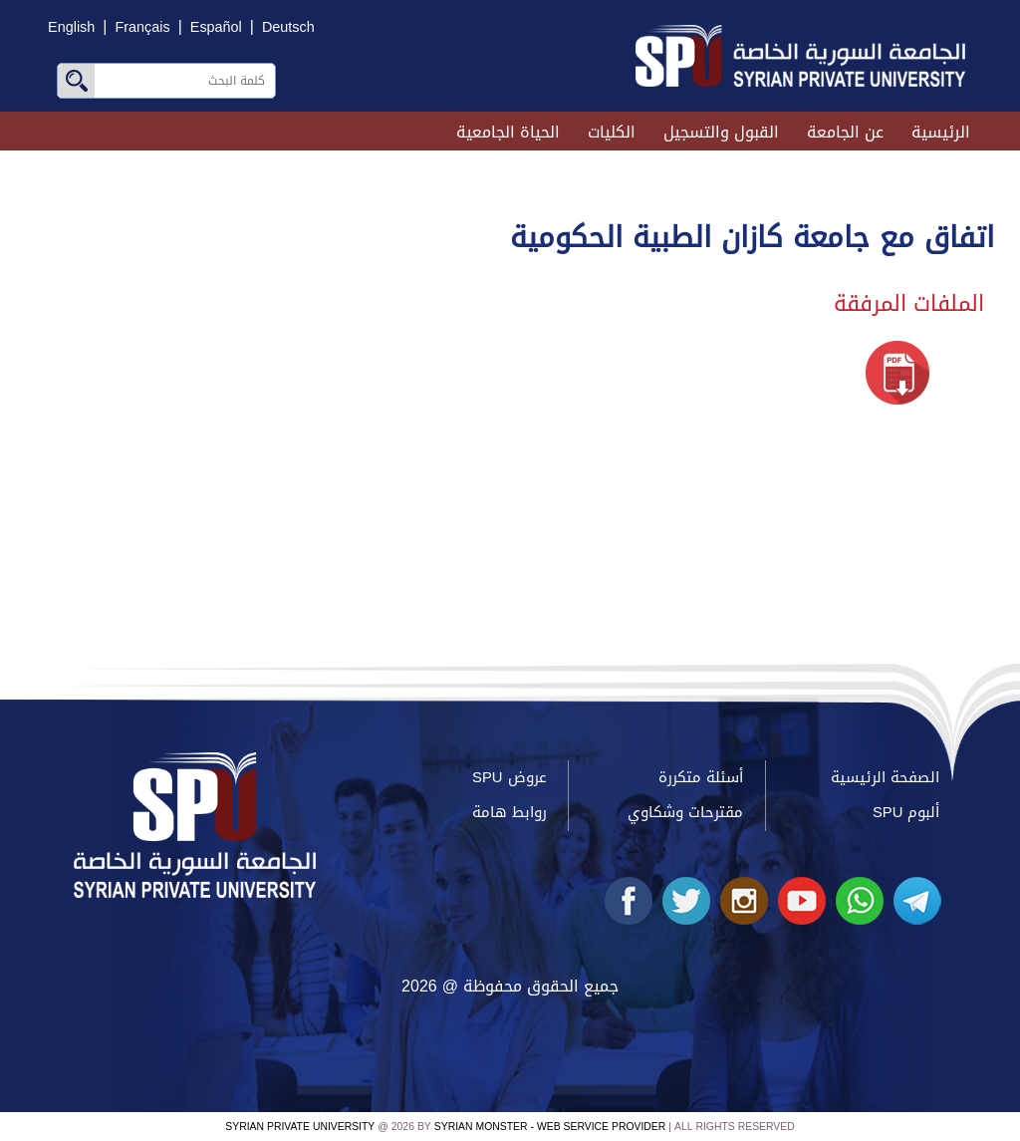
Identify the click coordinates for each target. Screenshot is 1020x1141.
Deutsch (288, 27)
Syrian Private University (300, 1126)
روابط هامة (509, 812)
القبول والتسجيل (721, 132)
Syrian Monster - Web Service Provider (549, 1126)
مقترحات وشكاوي (685, 812)
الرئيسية (940, 132)
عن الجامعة (845, 132)
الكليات (612, 132)
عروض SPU (509, 777)
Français (142, 27)
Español (216, 27)
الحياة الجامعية (508, 132)
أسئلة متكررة (700, 777)
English (71, 27)
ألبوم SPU (906, 812)
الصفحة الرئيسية (885, 777)
